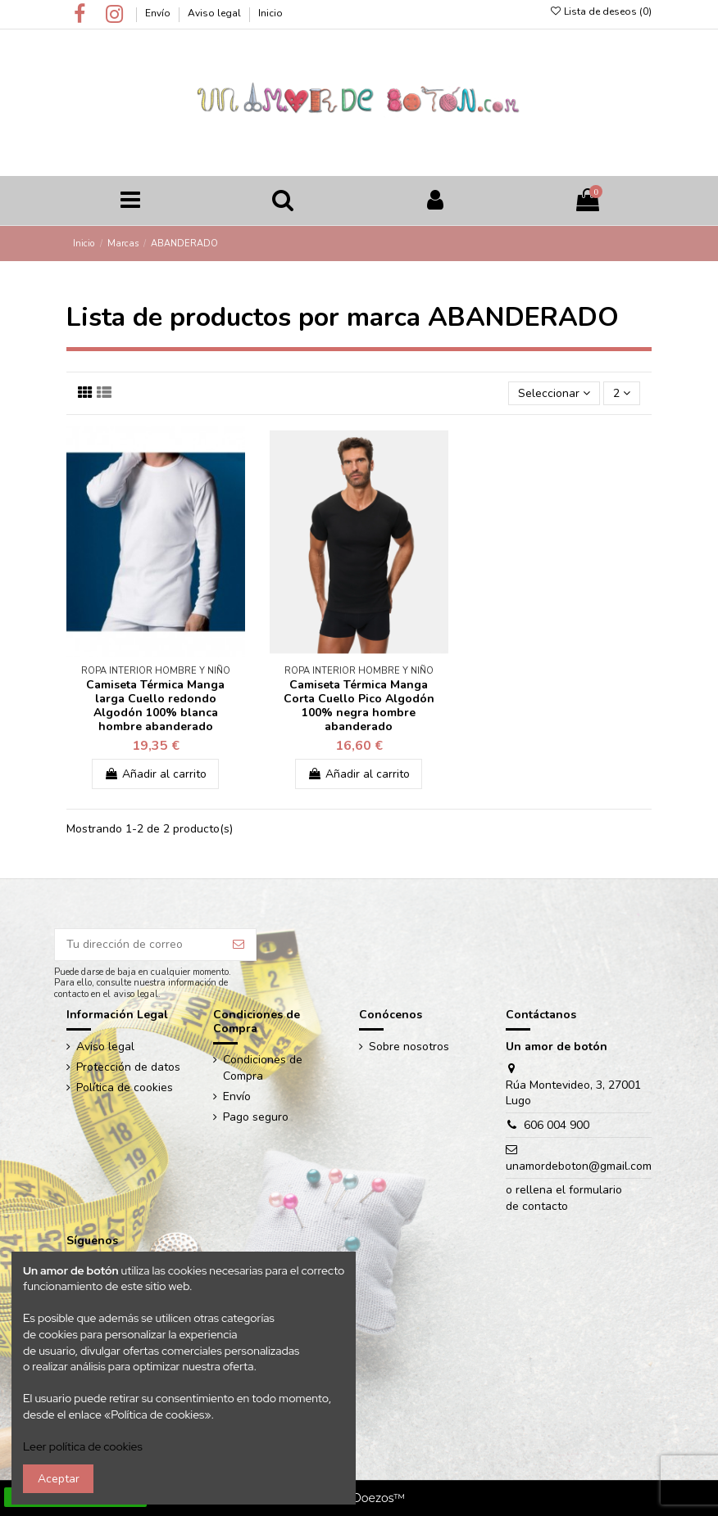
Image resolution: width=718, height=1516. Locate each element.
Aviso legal (215, 13)
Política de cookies (124, 1087)
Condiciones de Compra (262, 1068)
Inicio (270, 13)
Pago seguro (256, 1117)
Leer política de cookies (83, 1446)
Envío (159, 13)
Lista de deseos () (600, 11)
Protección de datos (128, 1067)
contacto (545, 1206)
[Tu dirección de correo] (138, 944)
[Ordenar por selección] (554, 393)
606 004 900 (556, 1125)
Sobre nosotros (409, 1046)
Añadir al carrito (155, 774)
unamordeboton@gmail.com (579, 1166)
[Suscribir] (238, 944)
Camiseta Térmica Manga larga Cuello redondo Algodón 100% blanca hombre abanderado (155, 705)
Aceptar (59, 1479)
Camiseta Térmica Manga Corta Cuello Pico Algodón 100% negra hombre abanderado (359, 705)
